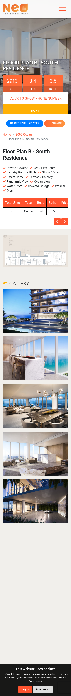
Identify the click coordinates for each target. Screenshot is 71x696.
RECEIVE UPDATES (24, 123)
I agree (25, 689)
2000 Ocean (24, 134)
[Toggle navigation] (62, 9)
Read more (43, 689)
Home (7, 134)
